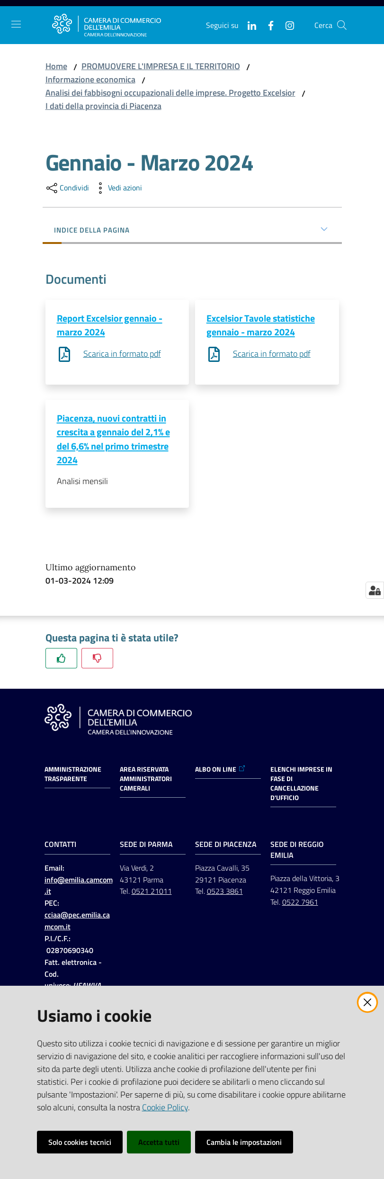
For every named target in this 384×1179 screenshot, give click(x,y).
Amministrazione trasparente (73, 774)
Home (56, 66)
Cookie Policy (165, 1107)
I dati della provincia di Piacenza (103, 105)
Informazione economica (90, 79)
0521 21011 (152, 892)
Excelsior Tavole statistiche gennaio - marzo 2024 (260, 325)
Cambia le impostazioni (244, 1142)
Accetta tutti (158, 1142)
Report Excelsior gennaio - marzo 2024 (109, 325)
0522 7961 (300, 903)
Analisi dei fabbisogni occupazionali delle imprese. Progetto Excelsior (170, 92)
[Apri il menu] (16, 24)
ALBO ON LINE (220, 770)
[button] (342, 25)
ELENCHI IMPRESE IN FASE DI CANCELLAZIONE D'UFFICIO (301, 784)
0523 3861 (225, 892)
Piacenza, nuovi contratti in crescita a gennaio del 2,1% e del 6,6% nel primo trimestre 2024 (113, 439)
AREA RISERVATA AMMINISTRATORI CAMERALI (146, 779)
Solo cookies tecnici (79, 1142)
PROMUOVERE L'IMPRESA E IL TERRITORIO (160, 66)
